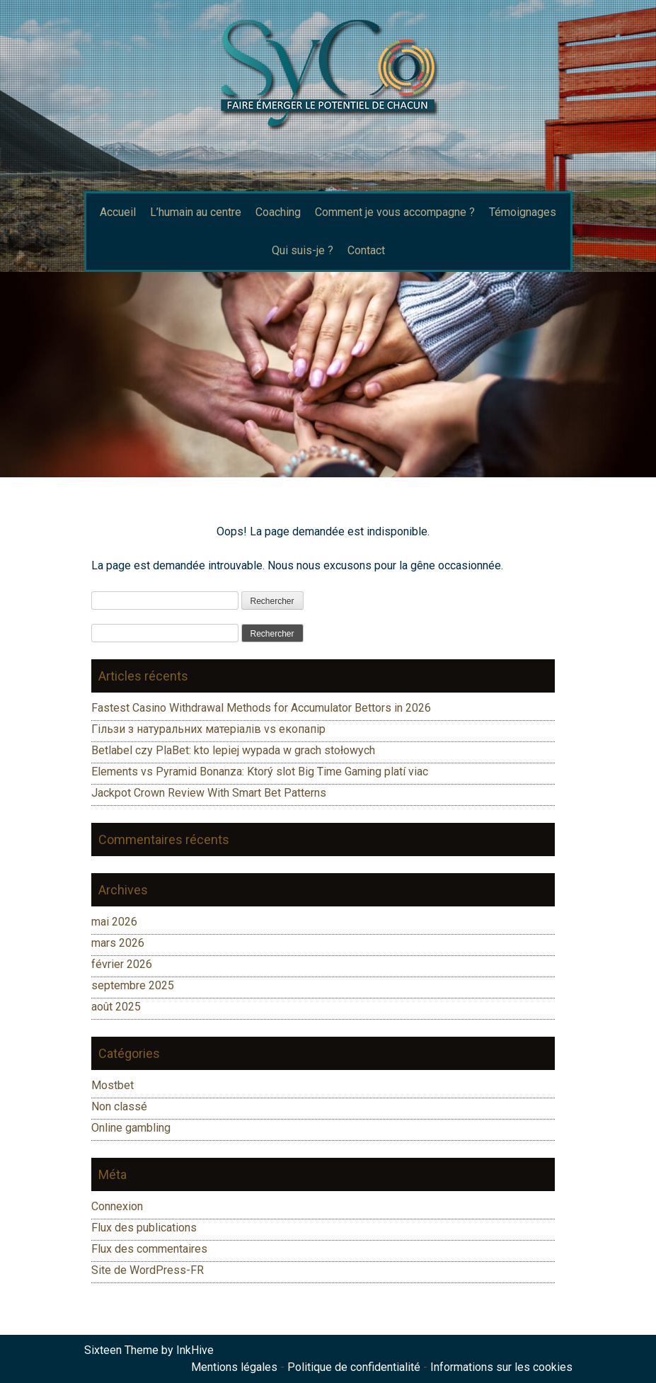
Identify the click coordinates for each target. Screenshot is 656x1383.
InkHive (195, 1350)
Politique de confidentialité (353, 1367)
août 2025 (116, 1006)
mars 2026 (117, 943)
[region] (328, 374)
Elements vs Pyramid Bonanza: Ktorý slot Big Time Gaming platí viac (259, 771)
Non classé (119, 1106)
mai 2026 (114, 921)
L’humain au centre (195, 212)
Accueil (118, 212)
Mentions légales (234, 1367)
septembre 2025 (132, 985)
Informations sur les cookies (501, 1367)
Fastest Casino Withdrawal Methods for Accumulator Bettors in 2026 (261, 708)
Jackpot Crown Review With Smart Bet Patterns (208, 792)
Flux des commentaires (149, 1249)
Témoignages (522, 212)
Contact (366, 250)
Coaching (278, 212)
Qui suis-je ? (302, 250)
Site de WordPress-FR (147, 1270)
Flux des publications (144, 1227)
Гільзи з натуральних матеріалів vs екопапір (208, 729)
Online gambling (131, 1127)
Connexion (117, 1206)
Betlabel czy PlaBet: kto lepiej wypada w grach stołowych (233, 750)
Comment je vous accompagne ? (395, 212)
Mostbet (112, 1085)
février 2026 (121, 964)
